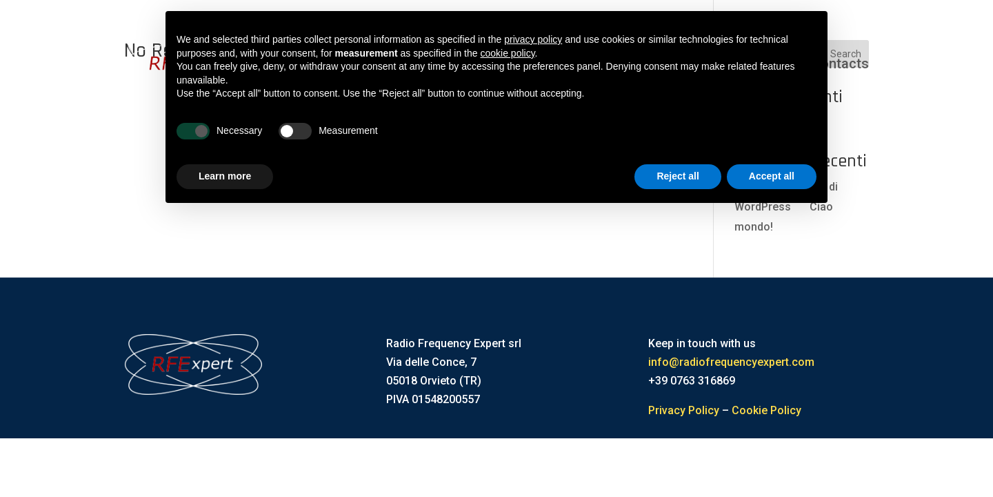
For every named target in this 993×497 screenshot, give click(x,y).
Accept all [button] (771, 176)
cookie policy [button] (507, 53)
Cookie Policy (766, 410)
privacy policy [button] (533, 39)
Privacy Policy (683, 410)
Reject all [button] (677, 176)
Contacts (840, 63)
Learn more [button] (225, 176)
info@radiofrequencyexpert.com (731, 362)
